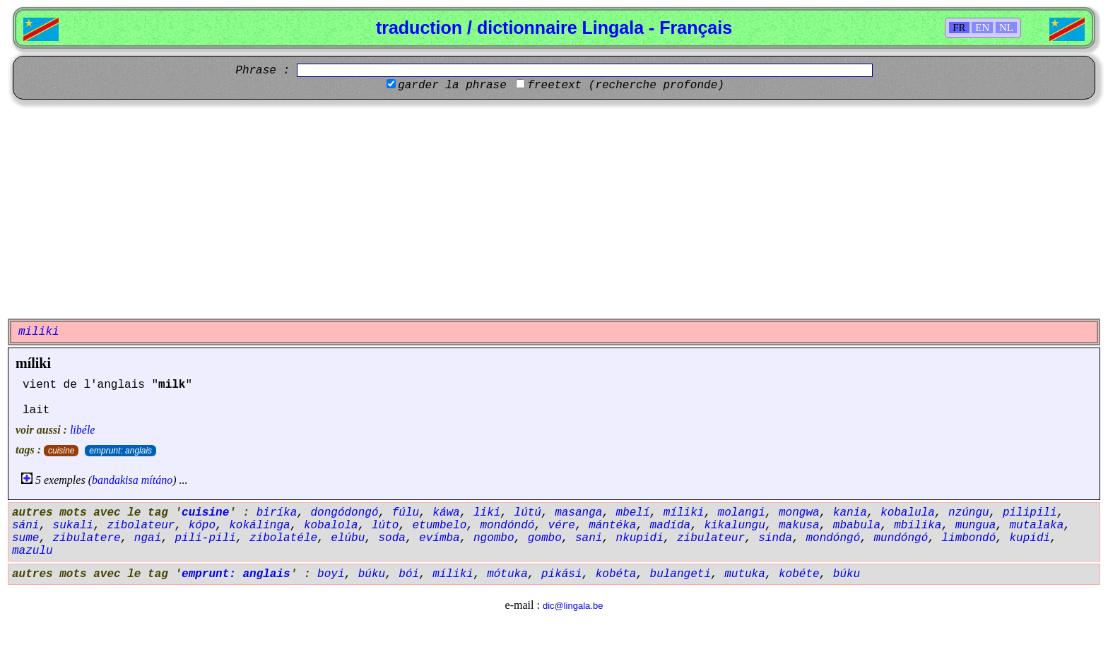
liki (486, 512)
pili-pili (205, 538)
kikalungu (734, 525)
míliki (33, 363)
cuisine (61, 451)
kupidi (1029, 538)
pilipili (1030, 512)
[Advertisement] (554, 209)
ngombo (493, 538)
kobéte (799, 574)
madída (670, 525)
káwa (445, 512)
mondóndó (508, 525)
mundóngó (900, 538)
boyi (330, 574)
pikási (561, 574)
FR (959, 27)
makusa (799, 525)
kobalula (907, 512)
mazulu (32, 551)
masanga (578, 512)
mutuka (744, 574)
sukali (73, 525)
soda (392, 538)
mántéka (612, 525)
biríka (277, 512)
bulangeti (680, 574)
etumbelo (440, 525)
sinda (775, 538)
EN (982, 27)
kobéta (616, 574)
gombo (545, 538)
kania (850, 512)
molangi (741, 512)
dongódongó (344, 512)
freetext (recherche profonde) (625, 85)
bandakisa (115, 480)
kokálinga (259, 525)
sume (25, 538)
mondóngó (833, 538)
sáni (25, 525)
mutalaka (1036, 525)
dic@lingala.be (573, 605)
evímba (439, 538)
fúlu (405, 512)
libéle (82, 430)
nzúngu (968, 512)
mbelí (633, 512)
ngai (147, 538)
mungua (975, 525)
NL (1006, 27)
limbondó (968, 538)
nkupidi (640, 538)
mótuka (507, 574)
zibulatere (87, 538)
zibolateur (141, 525)
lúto (385, 525)
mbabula (856, 525)
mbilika (917, 525)
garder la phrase (452, 85)
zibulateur (711, 538)
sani (588, 538)
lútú (527, 512)
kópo (202, 525)
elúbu (348, 538)
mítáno (156, 480)
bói (409, 574)
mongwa (799, 512)
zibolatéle (283, 538)
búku (371, 574)
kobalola (331, 525)
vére (561, 525)
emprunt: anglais (120, 451)
